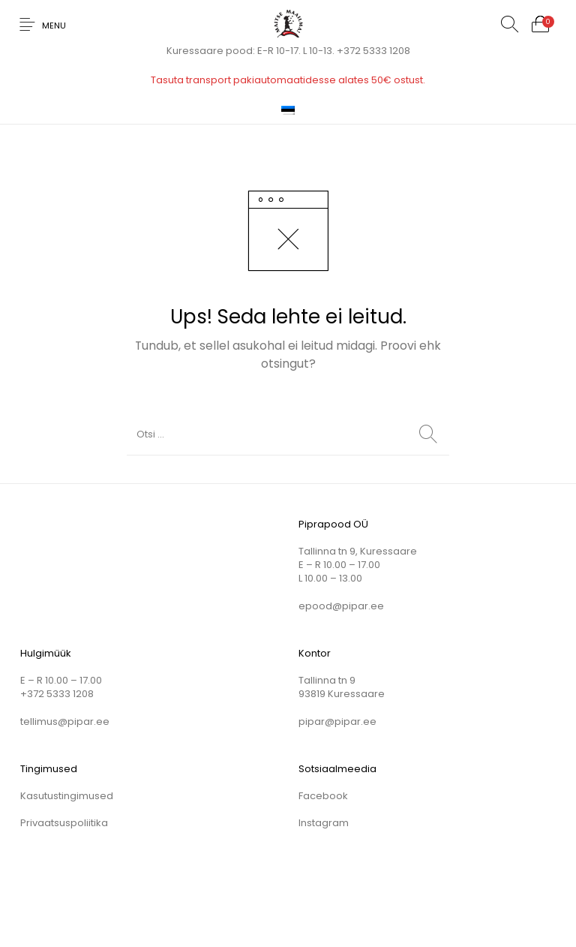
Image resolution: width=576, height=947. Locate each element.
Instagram (323, 823)
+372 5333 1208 (373, 51)
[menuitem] (287, 109)
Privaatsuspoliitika (64, 823)
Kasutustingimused (66, 796)
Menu (54, 26)
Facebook (323, 796)
